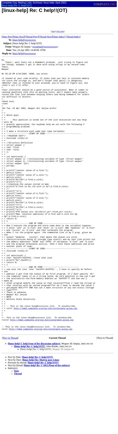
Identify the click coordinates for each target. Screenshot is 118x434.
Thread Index (73, 36)
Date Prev (7, 36)
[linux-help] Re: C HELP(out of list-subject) (47, 420)
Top (53, 31)
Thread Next (45, 36)
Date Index (58, 36)
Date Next (19, 36)
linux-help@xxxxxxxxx (24, 40)
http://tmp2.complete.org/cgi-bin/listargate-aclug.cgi (45, 358)
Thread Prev (32, 36)
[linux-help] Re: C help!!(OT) (29, 401)
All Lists (60, 31)
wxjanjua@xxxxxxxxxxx (44, 46)
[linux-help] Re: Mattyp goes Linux (40, 414)
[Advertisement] (58, 23)
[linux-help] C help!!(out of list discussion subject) (34, 398)
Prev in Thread (10, 392)
